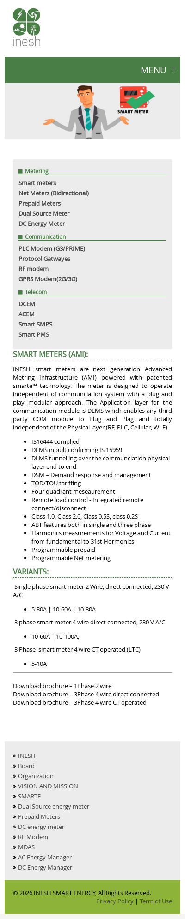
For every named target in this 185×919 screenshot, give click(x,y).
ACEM (26, 314)
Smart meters (37, 183)
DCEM (26, 304)
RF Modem (33, 837)
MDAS (26, 847)
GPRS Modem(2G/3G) (47, 279)
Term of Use (156, 901)
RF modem (33, 269)
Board (26, 766)
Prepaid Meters (39, 203)
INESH (27, 755)
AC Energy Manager (45, 857)
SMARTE (29, 796)
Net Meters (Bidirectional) (53, 193)
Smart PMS (33, 334)
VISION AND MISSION (48, 786)
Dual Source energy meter (53, 806)
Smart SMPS (35, 324)
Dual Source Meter (43, 213)
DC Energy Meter (41, 223)
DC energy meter (41, 826)
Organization (36, 776)
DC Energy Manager (45, 867)
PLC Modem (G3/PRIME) (51, 248)
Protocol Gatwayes (44, 258)
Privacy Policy (115, 901)
